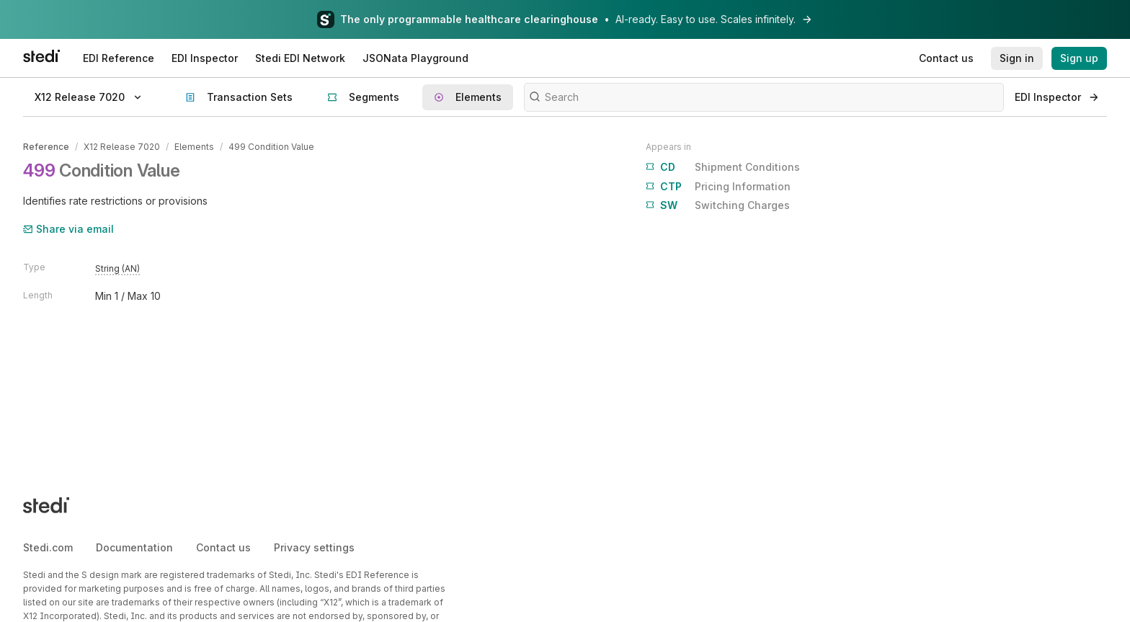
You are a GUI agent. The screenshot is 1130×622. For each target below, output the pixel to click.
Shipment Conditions (723, 167)
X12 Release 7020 (122, 146)
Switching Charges (718, 205)
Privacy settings (314, 547)
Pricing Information (718, 187)
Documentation (134, 547)
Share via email (68, 229)
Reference (46, 146)
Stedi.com (48, 547)
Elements (194, 146)
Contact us (223, 547)
